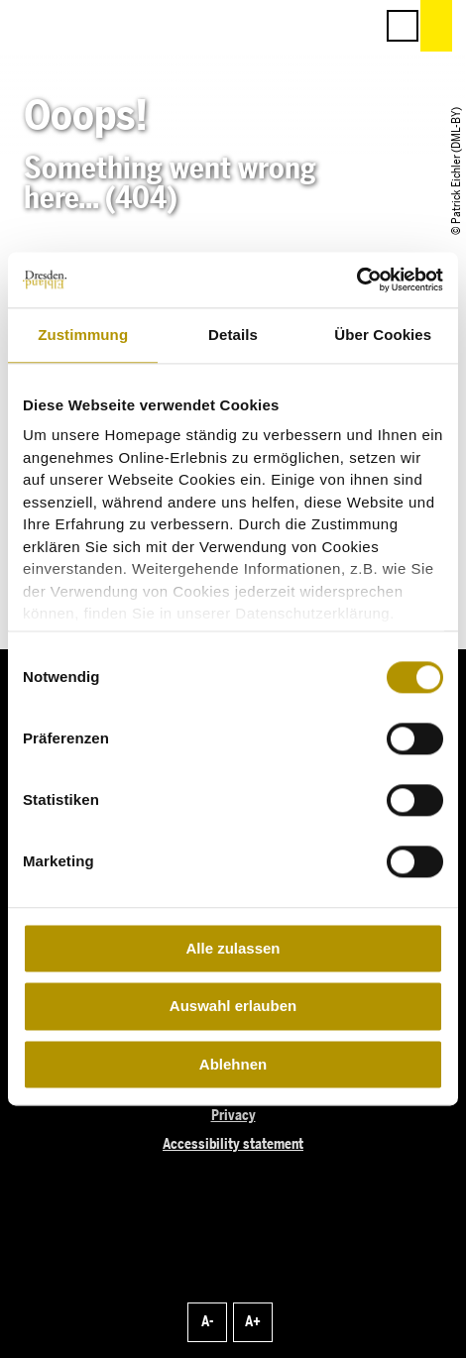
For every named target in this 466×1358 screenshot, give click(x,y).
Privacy (233, 1115)
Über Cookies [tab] (382, 334)
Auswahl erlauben (233, 1006)
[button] (270, 26)
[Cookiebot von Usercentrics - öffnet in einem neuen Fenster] (356, 279)
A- (207, 1321)
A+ (253, 1321)
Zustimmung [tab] (83, 334)
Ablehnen (233, 1064)
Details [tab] (233, 334)
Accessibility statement (233, 1144)
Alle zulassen (232, 948)
